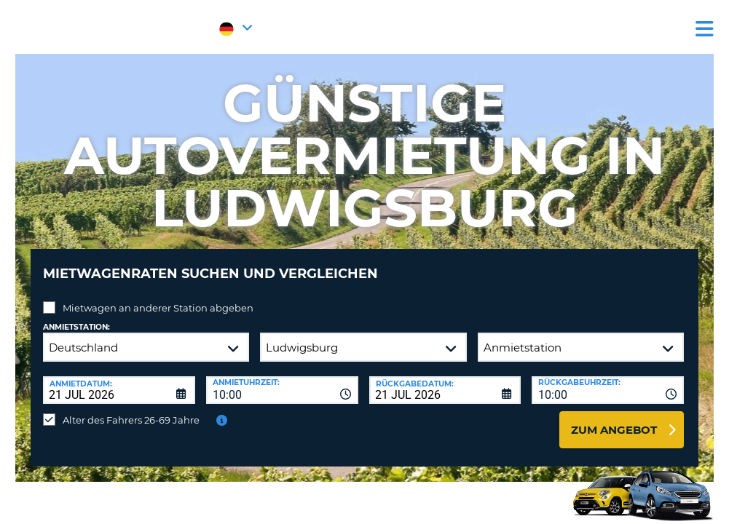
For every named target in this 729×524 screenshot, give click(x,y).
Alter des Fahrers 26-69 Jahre (131, 409)
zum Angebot (614, 419)
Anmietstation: (76, 316)
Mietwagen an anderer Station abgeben (158, 297)
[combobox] (282, 379)
